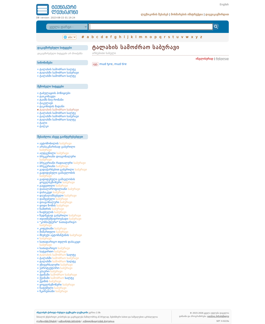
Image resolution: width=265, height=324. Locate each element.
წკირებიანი (54, 291)
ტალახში (59, 258)
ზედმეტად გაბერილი (60, 215)
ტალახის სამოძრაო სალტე (58, 69)
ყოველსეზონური (57, 284)
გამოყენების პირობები (69, 321)
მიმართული (54, 231)
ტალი (43, 122)
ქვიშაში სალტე (57, 277)
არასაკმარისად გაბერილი (57, 148)
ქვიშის (50, 281)
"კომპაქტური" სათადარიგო (58, 223)
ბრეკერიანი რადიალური (63, 162)
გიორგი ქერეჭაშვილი (218, 316)
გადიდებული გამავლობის (57, 174)
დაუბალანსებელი (58, 195)
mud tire (120, 64)
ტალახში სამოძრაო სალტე (58, 75)
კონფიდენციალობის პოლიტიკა (98, 321)
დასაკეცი (52, 192)
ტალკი (44, 126)
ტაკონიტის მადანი (52, 106)
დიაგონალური (56, 202)
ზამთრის (52, 208)
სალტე (58, 254)
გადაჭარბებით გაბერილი (63, 169)
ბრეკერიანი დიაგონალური (58, 158)
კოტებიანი (53, 228)
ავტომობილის (56, 143)
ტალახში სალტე (58, 261)
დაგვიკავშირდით (217, 14)
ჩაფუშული (53, 287)
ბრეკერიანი (54, 166)
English (224, 4)
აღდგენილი (54, 153)
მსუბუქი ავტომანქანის (61, 235)
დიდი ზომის (54, 205)
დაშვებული (54, 198)
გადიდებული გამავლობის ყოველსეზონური (57, 181)
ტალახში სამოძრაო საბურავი (59, 72)
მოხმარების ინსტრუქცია (187, 14)
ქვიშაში (58, 274)
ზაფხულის (53, 212)
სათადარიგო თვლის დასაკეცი (60, 243)
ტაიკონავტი (47, 96)
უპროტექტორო (56, 268)
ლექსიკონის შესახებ (154, 14)
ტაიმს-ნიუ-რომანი (52, 99)
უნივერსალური (56, 264)
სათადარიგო (55, 248)
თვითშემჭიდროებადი (60, 218)
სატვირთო (53, 251)
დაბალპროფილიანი (60, 188)
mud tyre (106, 64)
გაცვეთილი (54, 185)
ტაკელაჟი (46, 103)
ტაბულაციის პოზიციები (55, 93)
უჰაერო (51, 271)
